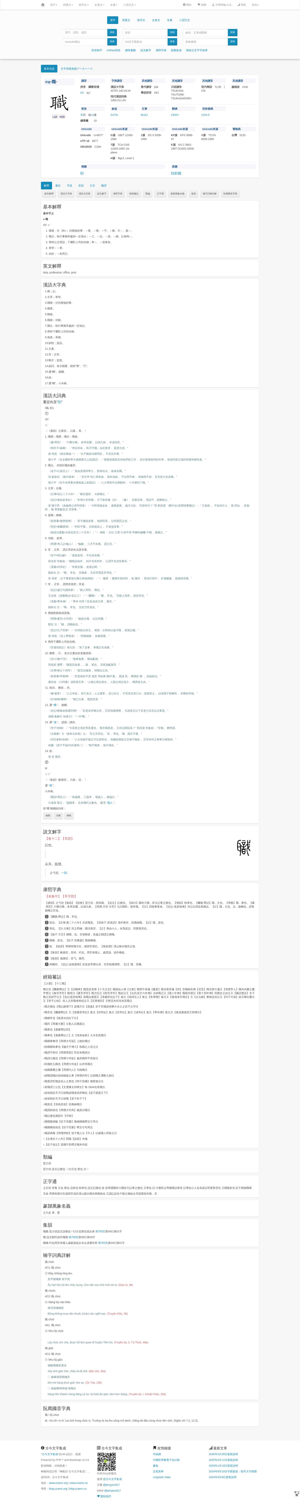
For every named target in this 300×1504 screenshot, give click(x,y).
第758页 (73, 1237)
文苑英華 (158, 1471)
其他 (255, 4)
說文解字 (145, 50)
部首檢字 (96, 50)
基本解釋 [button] (49, 193)
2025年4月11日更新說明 (223, 1459)
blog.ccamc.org (58, 1488)
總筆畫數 (130, 50)
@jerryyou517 (111, 1484)
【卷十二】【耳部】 (59, 838)
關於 (187, 4)
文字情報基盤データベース (77, 68)
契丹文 (84, 4)
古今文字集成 (50, 1454)
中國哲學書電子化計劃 (166, 1459)
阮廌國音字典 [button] (230, 193)
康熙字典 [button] (117, 193)
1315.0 (205, 114)
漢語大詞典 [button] (84, 193)
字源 (69, 185)
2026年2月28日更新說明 (223, 1454)
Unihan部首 (114, 50)
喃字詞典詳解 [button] (210, 193)
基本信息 (49, 68)
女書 (113, 4)
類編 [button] (147, 193)
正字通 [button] (160, 193)
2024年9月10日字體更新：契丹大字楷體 (233, 1471)
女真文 (99, 4)
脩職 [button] (69, 815)
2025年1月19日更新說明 (223, 1465)
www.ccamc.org (58, 1482)
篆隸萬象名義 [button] (177, 193)
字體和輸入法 (222, 4)
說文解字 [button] (101, 193)
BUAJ (144, 114)
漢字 (53, 4)
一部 (64, 872)
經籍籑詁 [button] (134, 193)
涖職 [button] (58, 815)
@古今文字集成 (112, 1479)
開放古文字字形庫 (197, 50)
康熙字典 (161, 50)
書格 (155, 1465)
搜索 (112, 32)
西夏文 (68, 4)
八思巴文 (129, 4)
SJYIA (114, 114)
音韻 (81, 185)
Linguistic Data (161, 1477)
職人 (110, 802)
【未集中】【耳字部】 (61, 896)
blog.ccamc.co (77, 1488)
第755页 (100, 1231)
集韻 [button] (193, 193)
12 (92, 114)
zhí (82, 92)
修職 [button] (48, 815)
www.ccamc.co (79, 1482)
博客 (241, 4)
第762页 (103, 1242)
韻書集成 (176, 50)
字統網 (157, 1454)
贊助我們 (104, 1496)
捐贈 (201, 4)
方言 (92, 185)
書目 (58, 185)
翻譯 (104, 185)
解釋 (46, 185)
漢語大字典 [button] (66, 193)
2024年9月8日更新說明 (223, 1477)
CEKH (175, 114)
